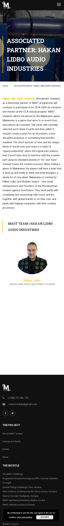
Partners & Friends (11, 441)
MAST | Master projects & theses (19, 504)
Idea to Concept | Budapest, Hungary (21, 496)
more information (24, 517)
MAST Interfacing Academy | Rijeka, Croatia (24, 500)
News (5, 457)
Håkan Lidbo (32, 280)
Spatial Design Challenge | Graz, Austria (22, 487)
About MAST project (13, 433)
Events (6, 449)
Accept (45, 517)
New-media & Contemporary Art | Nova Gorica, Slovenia (30, 491)
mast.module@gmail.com (23, 404)
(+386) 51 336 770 (18, 397)
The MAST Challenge (13, 474)
